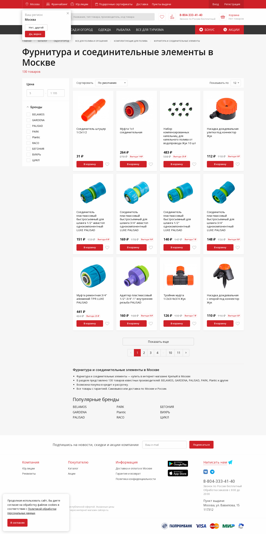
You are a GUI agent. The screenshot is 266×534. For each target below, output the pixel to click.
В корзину (90, 164)
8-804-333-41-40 (219, 481)
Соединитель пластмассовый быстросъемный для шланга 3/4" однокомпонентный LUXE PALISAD (220, 221)
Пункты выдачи (161, 4)
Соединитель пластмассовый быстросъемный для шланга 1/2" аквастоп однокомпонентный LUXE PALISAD (90, 221)
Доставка (142, 4)
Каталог (73, 468)
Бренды (34, 107)
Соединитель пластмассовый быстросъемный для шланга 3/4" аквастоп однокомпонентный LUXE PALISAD (134, 221)
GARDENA (38, 120)
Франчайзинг (57, 4)
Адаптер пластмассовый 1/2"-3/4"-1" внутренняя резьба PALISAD (136, 298)
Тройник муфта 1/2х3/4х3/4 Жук (174, 297)
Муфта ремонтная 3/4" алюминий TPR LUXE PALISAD (91, 298)
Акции (231, 30)
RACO (35, 143)
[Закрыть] (68, 13)
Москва (33, 4)
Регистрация (232, 4)
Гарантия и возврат (128, 473)
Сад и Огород (82, 30)
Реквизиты (29, 473)
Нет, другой (36, 27)
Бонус (207, 30)
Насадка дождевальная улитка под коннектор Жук (222, 132)
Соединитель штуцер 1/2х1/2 (91, 130)
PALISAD (37, 126)
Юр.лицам (79, 4)
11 (178, 353)
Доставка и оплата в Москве (134, 468)
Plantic (36, 137)
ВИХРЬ (36, 154)
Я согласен (17, 522)
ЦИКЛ (36, 160)
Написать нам (215, 462)
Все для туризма (150, 30)
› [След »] (186, 352)
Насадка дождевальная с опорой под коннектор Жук (223, 298)
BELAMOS (38, 114)
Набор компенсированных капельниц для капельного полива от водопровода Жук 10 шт (179, 136)
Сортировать (84, 83)
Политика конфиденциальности (136, 479)
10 (170, 353)
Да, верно (35, 34)
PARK (35, 131)
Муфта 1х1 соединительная (131, 130)
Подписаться (201, 444)
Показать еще (158, 342)
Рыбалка (123, 30)
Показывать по (219, 83)
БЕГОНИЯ (38, 148)
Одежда (104, 30)
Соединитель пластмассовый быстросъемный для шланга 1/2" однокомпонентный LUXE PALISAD (177, 221)
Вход (215, 4)
